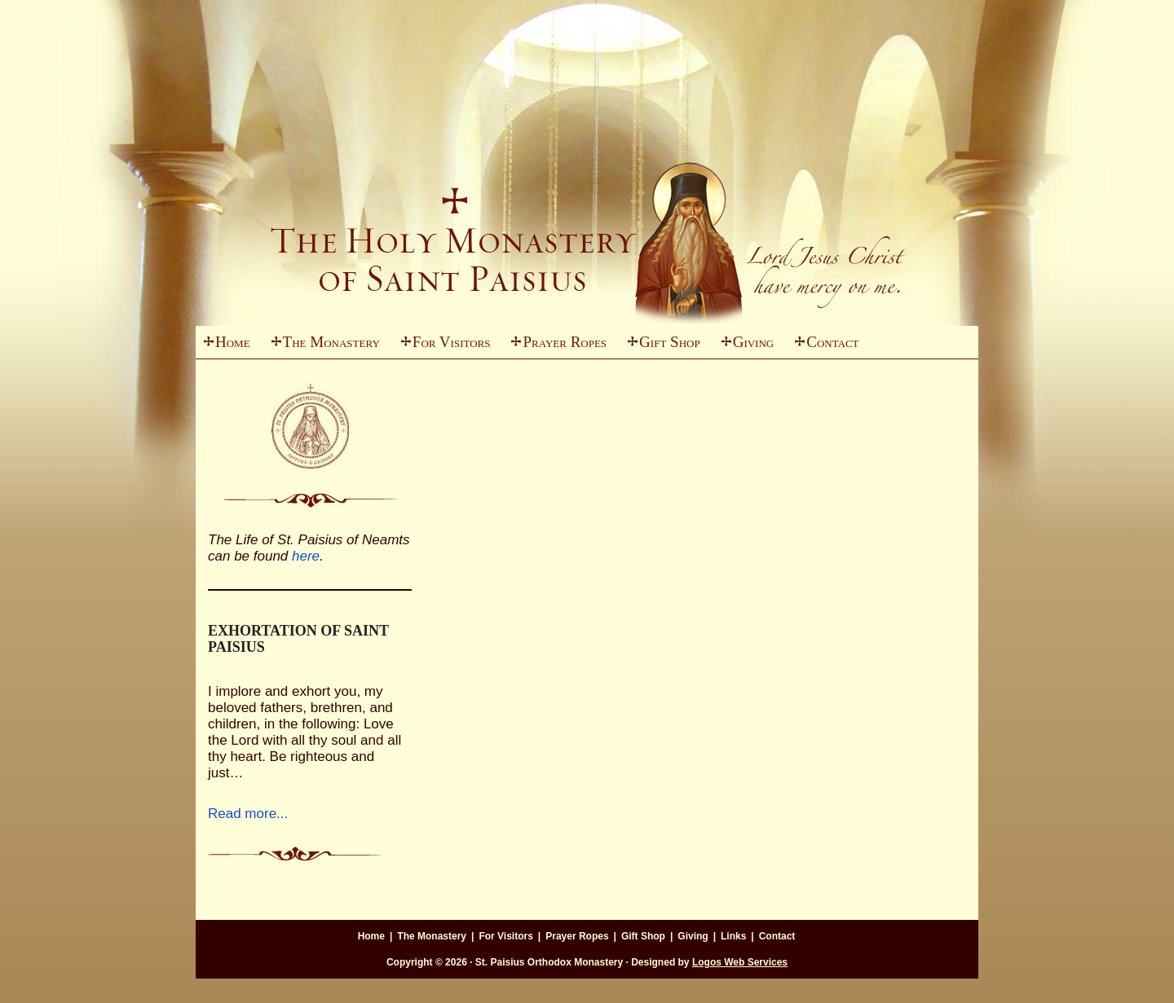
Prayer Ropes (565, 341)
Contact (832, 341)
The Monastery (321, 346)
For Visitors (442, 346)
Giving (744, 346)
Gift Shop (669, 341)
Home (232, 341)
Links (733, 936)
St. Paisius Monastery (587, 203)
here (306, 556)
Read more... (248, 813)
